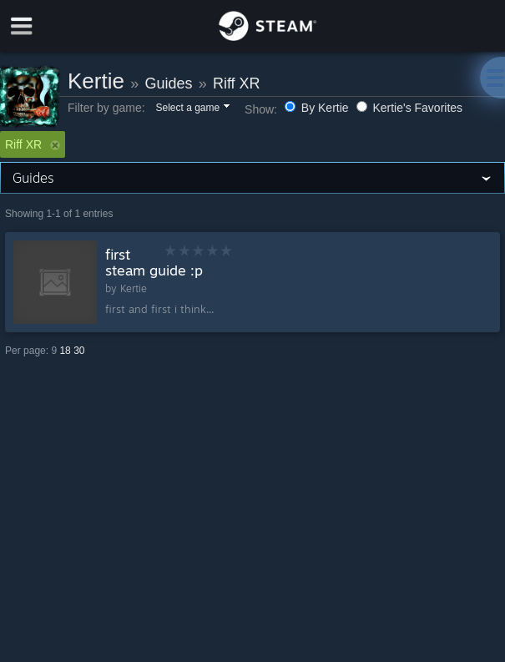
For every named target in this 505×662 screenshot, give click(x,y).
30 (78, 350)
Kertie (96, 80)
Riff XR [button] (32, 144)
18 (64, 350)
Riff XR (236, 83)
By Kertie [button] (318, 107)
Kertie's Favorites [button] (409, 107)
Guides (168, 83)
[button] (192, 108)
